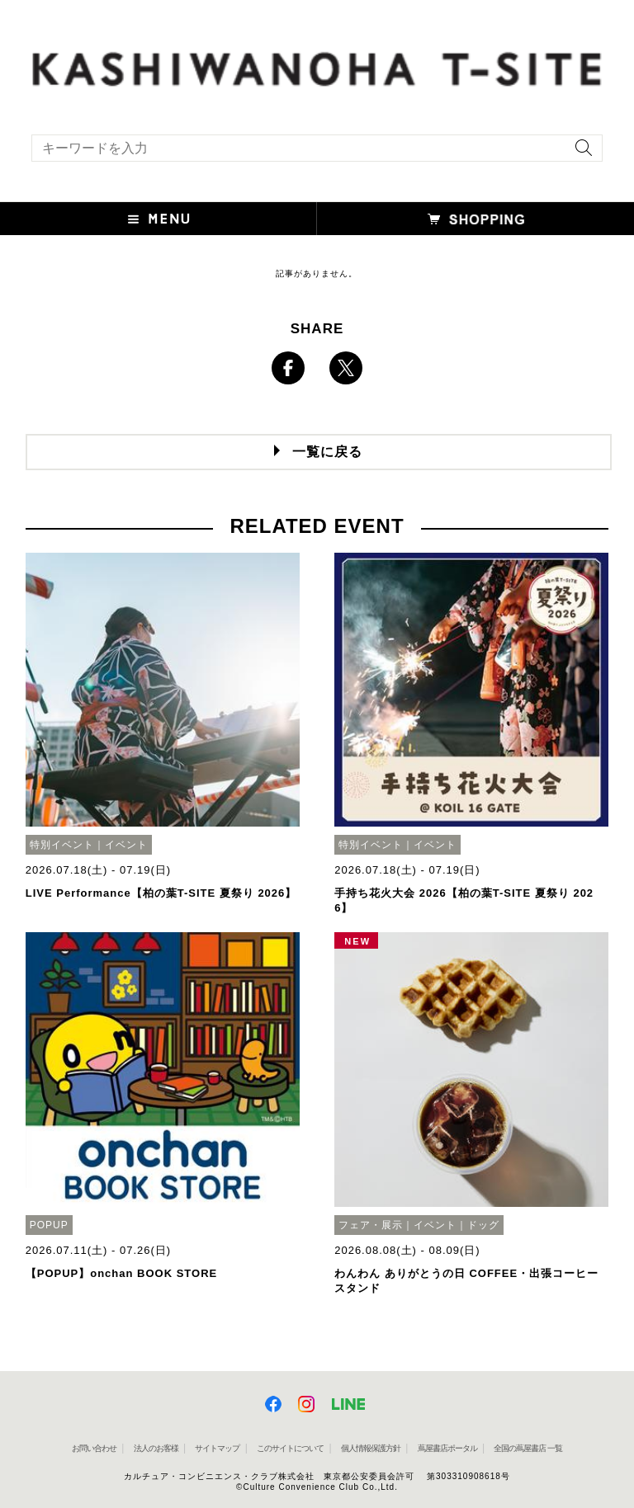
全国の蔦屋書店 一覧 (528, 1448)
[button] (158, 218)
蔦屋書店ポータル (447, 1448)
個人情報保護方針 (370, 1448)
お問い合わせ (94, 1448)
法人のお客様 (156, 1448)
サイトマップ (217, 1448)
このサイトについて (290, 1448)
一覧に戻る (327, 452)
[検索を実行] (579, 153)
